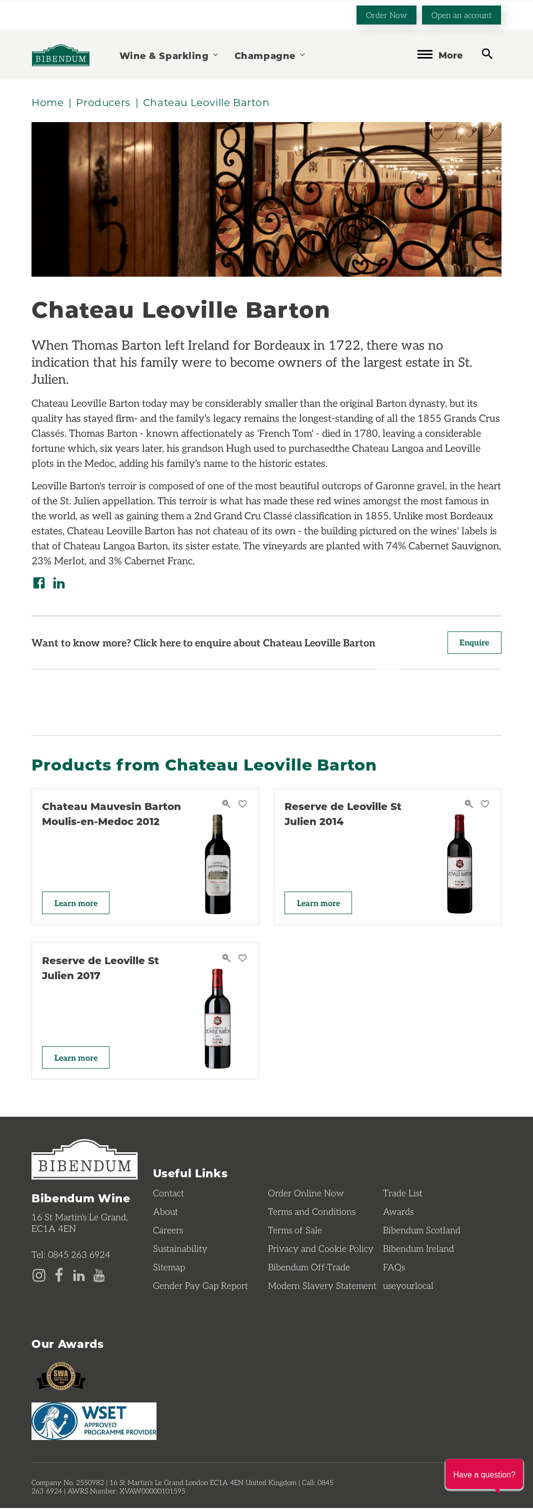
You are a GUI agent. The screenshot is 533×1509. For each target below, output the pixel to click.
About (165, 1212)
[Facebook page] (59, 1275)
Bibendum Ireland (418, 1249)
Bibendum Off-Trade (309, 1267)
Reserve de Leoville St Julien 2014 (343, 814)
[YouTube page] (99, 1275)
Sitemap (169, 1267)
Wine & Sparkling (170, 55)
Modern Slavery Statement (322, 1286)
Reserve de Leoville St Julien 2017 (100, 968)
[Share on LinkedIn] (59, 583)
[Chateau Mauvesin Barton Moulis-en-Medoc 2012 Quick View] (228, 805)
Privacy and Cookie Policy (321, 1249)
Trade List (402, 1193)
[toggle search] (487, 54)
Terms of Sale (295, 1230)
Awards (398, 1212)
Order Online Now (306, 1193)
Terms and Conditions (312, 1212)
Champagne (270, 55)
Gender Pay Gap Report (200, 1286)
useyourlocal (408, 1286)
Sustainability (180, 1249)
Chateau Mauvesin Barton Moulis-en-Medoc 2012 (111, 814)
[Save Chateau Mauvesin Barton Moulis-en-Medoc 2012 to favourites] (242, 805)
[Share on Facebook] (39, 583)
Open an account (462, 14)
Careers (168, 1230)
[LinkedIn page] (79, 1275)
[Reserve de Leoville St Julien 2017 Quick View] (228, 959)
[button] (484, 1474)
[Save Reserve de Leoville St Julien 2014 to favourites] (485, 805)
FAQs (394, 1267)
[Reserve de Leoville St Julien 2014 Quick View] (470, 805)
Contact (168, 1193)
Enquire (473, 643)
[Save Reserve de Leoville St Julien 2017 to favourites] (242, 959)
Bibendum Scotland (421, 1230)
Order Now (386, 14)
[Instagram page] (39, 1275)
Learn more (76, 903)
